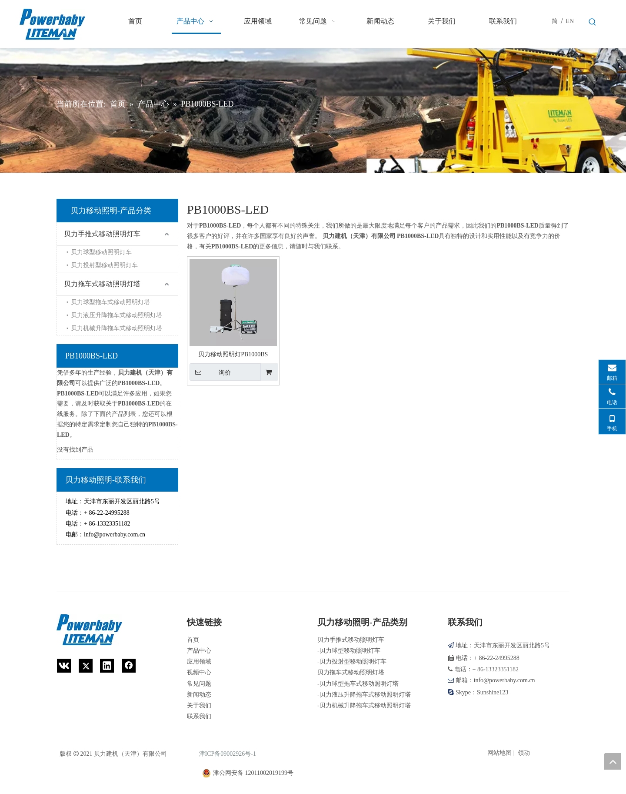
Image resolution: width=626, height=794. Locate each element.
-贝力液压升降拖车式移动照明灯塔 (364, 694)
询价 (210, 372)
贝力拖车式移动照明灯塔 (102, 284)
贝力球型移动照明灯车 (101, 252)
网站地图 (499, 753)
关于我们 (199, 705)
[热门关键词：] (592, 22)
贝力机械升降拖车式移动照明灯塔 (116, 328)
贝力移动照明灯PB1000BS (233, 354)
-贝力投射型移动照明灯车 (351, 661)
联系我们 (199, 716)
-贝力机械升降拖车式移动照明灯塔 (364, 705)
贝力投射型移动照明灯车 (104, 265)
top (612, 761)
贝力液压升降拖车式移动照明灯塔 (116, 315)
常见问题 (199, 683)
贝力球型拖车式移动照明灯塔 (110, 302)
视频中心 (199, 672)
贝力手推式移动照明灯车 (102, 234)
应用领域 (199, 661)
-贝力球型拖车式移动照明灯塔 (358, 683)
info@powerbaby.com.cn (114, 534)
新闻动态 (199, 694)
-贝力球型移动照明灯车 (348, 650)
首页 (193, 640)
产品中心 (199, 650)
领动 (524, 753)
